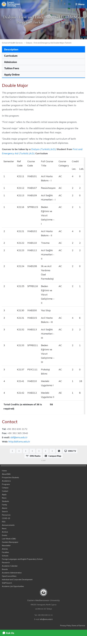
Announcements (8, 525)
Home (4, 471)
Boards (5, 569)
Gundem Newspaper (10, 542)
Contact (5, 491)
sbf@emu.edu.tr (18, 437)
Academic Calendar (10, 566)
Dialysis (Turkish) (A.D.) (43, 149)
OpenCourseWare (9, 576)
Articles (5, 549)
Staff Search (7, 583)
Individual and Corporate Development (17, 579)
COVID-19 (6, 518)
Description (11, 49)
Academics (6, 481)
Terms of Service (78, 625)
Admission (10, 61)
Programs (6, 484)
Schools (5, 556)
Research (6, 562)
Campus (5, 488)
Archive (5, 532)
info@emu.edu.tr (46, 619)
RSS (3, 522)
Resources (6, 515)
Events (4, 535)
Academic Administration (12, 573)
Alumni (4, 508)
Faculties (5, 552)
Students (5, 501)
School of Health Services (12, 43)
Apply (4, 494)
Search (5, 511)
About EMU (6, 474)
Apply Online (12, 74)
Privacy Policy (65, 625)
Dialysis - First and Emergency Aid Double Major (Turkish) (48, 43)
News (4, 498)
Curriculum (10, 55)
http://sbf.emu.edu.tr (19, 441)
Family (4, 505)
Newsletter (6, 545)
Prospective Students (10, 477)
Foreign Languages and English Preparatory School (22, 559)
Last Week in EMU (9, 539)
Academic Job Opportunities (13, 586)
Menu (80, 4)
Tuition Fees (11, 68)
